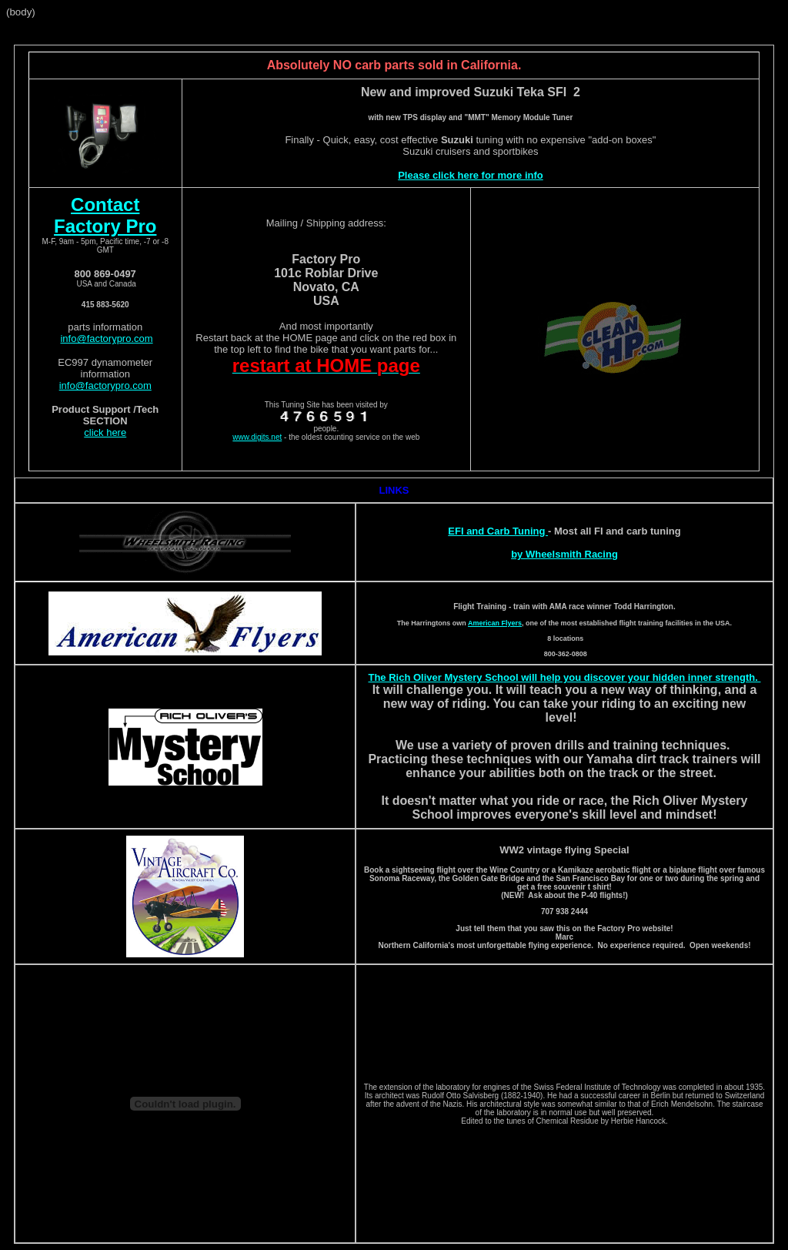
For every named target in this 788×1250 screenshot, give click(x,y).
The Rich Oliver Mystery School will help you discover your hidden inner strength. (564, 677)
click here (105, 432)
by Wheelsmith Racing (564, 554)
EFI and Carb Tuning (498, 531)
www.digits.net (257, 437)
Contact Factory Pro (105, 215)
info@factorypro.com (106, 338)
